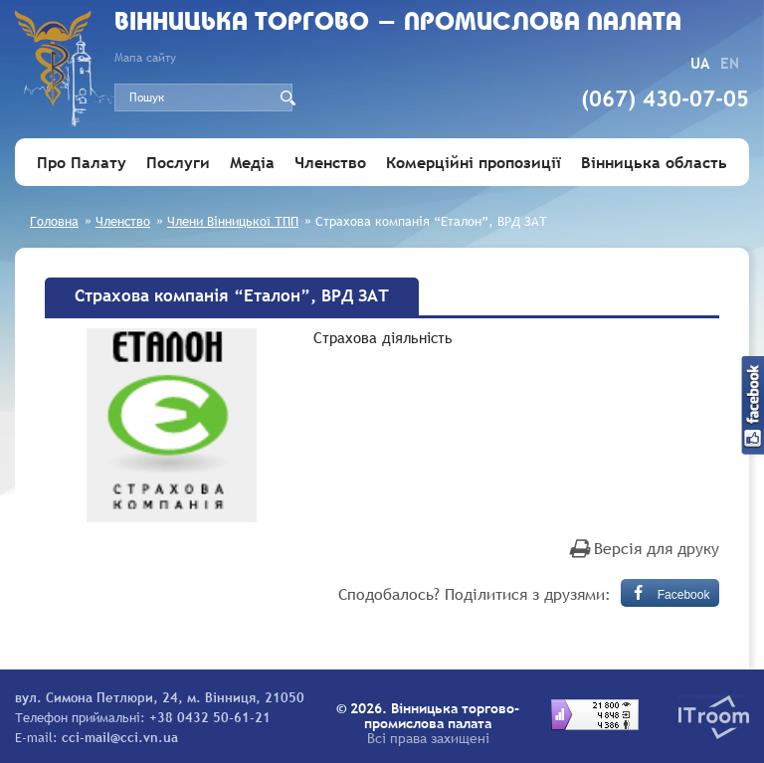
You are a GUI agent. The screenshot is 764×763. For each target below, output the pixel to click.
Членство (330, 162)
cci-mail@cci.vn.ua (120, 737)
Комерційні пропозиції (473, 162)
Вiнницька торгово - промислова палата (397, 23)
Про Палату (81, 162)
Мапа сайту (145, 58)
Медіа (252, 162)
